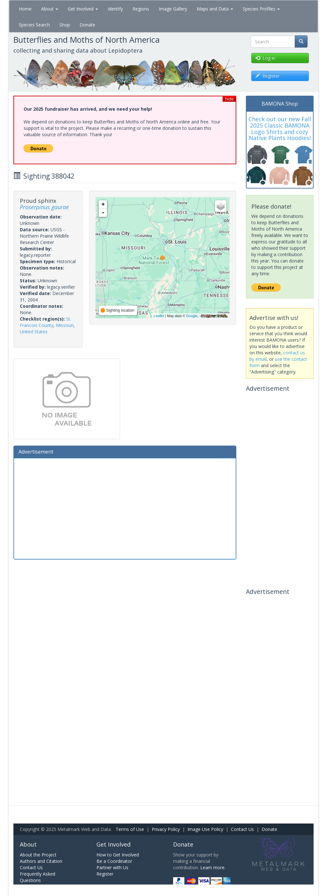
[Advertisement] (125, 507)
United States (34, 332)
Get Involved (83, 9)
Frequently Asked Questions (37, 877)
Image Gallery (173, 9)
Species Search (34, 25)
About (49, 9)
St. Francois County (45, 322)
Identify (115, 9)
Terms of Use (130, 829)
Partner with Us (112, 867)
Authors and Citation (41, 861)
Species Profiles (261, 9)
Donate (87, 25)
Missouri (64, 325)
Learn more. (212, 867)
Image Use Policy (205, 829)
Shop (64, 25)
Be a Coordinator (114, 861)
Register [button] (267, 76)
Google (191, 316)
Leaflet (159, 316)
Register (104, 874)
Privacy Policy (166, 829)
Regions (141, 9)
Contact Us (242, 829)
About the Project (38, 855)
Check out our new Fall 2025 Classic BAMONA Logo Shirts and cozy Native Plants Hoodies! (279, 128)
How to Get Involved (117, 855)
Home (25, 9)
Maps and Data (215, 9)
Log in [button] (265, 58)
